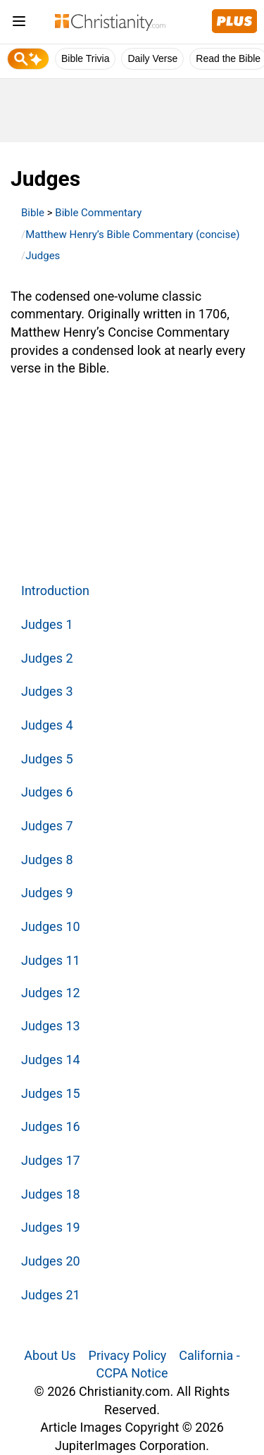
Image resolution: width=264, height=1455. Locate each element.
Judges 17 (50, 1160)
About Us (49, 1355)
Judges (42, 255)
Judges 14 (50, 1059)
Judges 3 (47, 691)
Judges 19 (50, 1227)
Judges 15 (50, 1093)
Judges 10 (50, 926)
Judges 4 (47, 725)
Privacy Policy (128, 1355)
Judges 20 (50, 1261)
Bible (32, 212)
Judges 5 (47, 758)
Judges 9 (47, 892)
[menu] (19, 23)
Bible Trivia (85, 58)
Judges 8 (47, 859)
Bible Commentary (98, 212)
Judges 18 (50, 1194)
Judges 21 (50, 1294)
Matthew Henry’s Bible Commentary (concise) (132, 234)
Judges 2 (47, 658)
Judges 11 (50, 960)
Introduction (55, 590)
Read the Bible (228, 58)
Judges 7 (47, 825)
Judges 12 (50, 992)
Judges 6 (47, 792)
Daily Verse (152, 58)
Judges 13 (50, 1025)
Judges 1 (47, 624)
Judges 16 (50, 1126)
